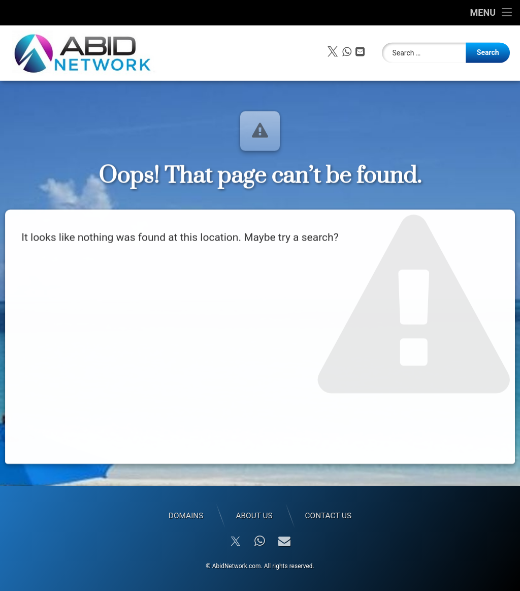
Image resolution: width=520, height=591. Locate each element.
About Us (254, 515)
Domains (186, 515)
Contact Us (328, 515)
